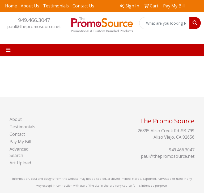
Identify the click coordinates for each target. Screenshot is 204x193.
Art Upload (20, 163)
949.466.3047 (34, 20)
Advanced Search (19, 152)
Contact (17, 134)
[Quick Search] (164, 23)
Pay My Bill (20, 141)
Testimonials (56, 6)
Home (11, 6)
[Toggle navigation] (8, 50)
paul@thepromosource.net (34, 26)
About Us (30, 6)
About (16, 119)
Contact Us (83, 6)
